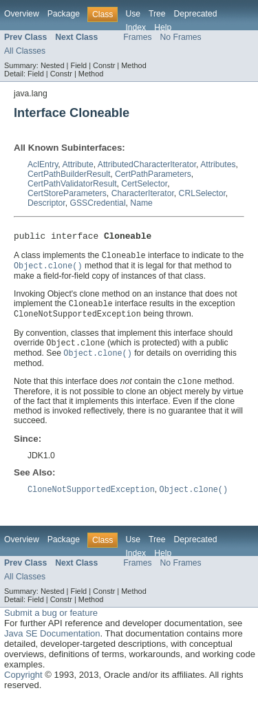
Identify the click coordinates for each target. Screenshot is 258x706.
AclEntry (43, 164)
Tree (157, 14)
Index (135, 27)
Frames (137, 37)
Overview (21, 14)
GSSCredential (98, 203)
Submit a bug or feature (51, 620)
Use (132, 14)
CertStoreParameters (67, 193)
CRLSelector (202, 193)
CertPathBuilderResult (69, 174)
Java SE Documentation (52, 641)
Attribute (77, 164)
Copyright (23, 682)
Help (162, 27)
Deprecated (195, 14)
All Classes (24, 51)
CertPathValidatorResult (72, 184)
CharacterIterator (142, 193)
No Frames (181, 37)
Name (141, 203)
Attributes (217, 164)
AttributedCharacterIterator (147, 164)
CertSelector (144, 184)
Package (63, 14)
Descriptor (46, 203)
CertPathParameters (153, 174)
